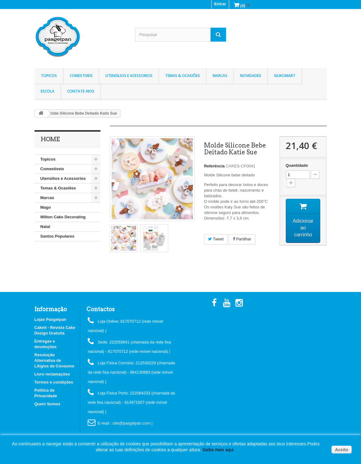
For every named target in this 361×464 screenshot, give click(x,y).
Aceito (341, 449)
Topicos (49, 75)
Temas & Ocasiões (182, 75)
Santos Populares (57, 236)
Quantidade (297, 165)
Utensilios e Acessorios (128, 75)
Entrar (220, 4)
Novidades (250, 75)
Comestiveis (81, 75)
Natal (45, 226)
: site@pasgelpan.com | (131, 423)
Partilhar (242, 239)
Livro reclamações (52, 374)
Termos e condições (54, 382)
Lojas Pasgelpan (51, 319)
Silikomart (284, 75)
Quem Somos (48, 404)
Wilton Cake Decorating (63, 217)
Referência (214, 166)
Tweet (216, 239)
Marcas (220, 75)
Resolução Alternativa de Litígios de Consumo (55, 360)
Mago (45, 207)
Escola (47, 91)
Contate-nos (80, 91)
